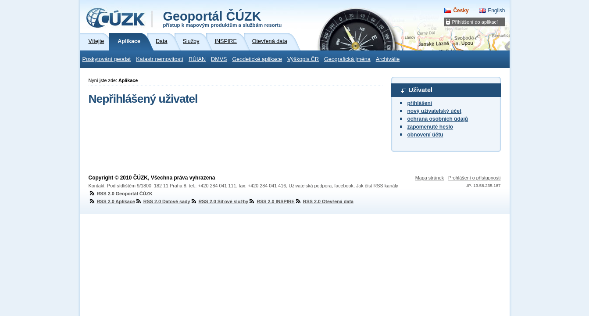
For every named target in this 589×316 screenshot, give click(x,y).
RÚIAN (197, 59)
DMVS (219, 59)
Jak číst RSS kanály (377, 185)
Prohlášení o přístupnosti (474, 177)
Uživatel (420, 89)
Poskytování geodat (106, 59)
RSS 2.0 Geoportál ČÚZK (121, 193)
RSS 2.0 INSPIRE (271, 201)
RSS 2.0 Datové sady (162, 201)
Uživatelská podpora (310, 185)
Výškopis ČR (303, 59)
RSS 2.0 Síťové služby (219, 201)
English (496, 10)
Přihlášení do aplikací (475, 22)
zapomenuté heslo (430, 127)
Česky (460, 10)
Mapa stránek (429, 177)
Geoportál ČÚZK (222, 18)
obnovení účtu (425, 135)
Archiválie (388, 59)
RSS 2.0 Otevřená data (324, 201)
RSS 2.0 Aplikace (112, 201)
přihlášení (419, 103)
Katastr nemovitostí (159, 59)
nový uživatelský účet (434, 111)
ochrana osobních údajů (437, 119)
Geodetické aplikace (257, 59)
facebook (343, 185)
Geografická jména (347, 59)
